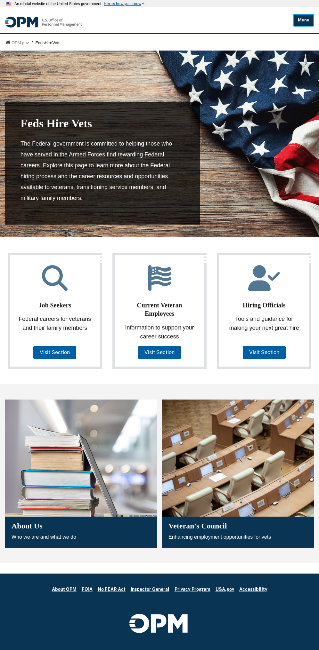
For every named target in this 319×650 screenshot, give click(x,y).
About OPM (64, 589)
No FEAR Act (112, 589)
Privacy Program (192, 589)
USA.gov (225, 589)
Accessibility (253, 589)
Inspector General (150, 589)
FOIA (87, 589)
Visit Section (55, 352)
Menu (303, 20)
